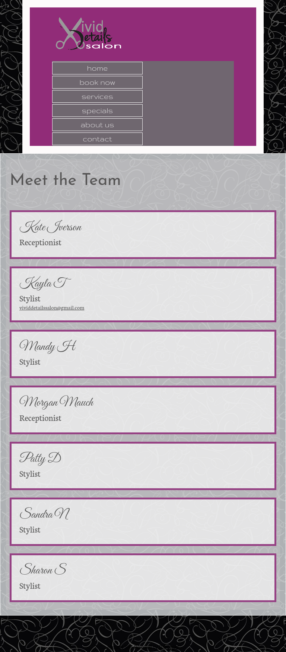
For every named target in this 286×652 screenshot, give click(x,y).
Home (97, 68)
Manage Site (119, 647)
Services (97, 96)
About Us (97, 125)
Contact (97, 139)
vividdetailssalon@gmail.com (51, 307)
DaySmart (169, 647)
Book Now (97, 82)
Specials (97, 110)
